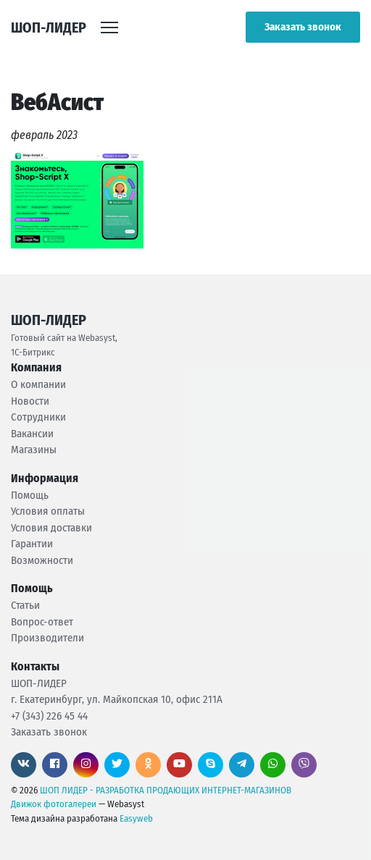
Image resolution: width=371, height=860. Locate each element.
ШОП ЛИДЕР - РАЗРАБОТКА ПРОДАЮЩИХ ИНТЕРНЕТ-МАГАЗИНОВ (165, 790)
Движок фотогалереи (53, 803)
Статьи (25, 605)
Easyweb (136, 818)
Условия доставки (51, 527)
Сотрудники (38, 416)
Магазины (34, 449)
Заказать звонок (302, 26)
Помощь (30, 495)
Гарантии (32, 543)
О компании (38, 384)
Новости (30, 401)
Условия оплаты (48, 511)
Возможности (42, 560)
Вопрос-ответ (42, 621)
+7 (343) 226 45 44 (49, 715)
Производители (47, 637)
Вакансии (32, 433)
